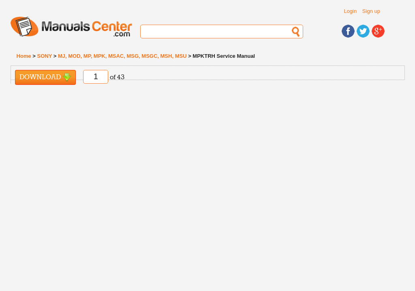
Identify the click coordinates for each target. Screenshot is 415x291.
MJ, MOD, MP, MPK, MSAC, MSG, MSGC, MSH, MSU (122, 56)
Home (24, 56)
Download (45, 77)
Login (350, 11)
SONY (44, 56)
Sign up (371, 11)
